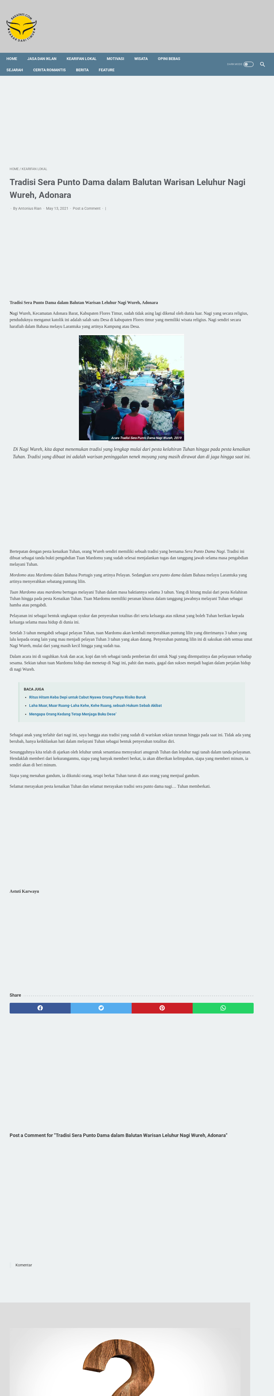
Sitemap (114, 1371)
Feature (110, 62)
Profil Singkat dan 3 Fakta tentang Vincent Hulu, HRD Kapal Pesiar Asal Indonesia (230, 415)
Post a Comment (87, 204)
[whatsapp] (158, 1068)
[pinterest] (115, 1068)
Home (15, 50)
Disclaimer (159, 1371)
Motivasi (118, 50)
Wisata (144, 50)
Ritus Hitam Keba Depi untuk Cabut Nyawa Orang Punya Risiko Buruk (87, 732)
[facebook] (31, 1068)
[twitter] (73, 1068)
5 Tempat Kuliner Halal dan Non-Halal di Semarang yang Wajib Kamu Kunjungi (230, 440)
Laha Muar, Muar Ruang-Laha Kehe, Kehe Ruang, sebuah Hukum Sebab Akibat (95, 740)
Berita (85, 62)
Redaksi (95, 1371)
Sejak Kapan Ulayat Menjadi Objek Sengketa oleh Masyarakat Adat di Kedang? (231, 247)
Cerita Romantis (52, 62)
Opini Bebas (172, 50)
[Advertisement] (95, 114)
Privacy (179, 1371)
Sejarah (18, 62)
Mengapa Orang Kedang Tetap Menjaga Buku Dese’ (72, 749)
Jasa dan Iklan (45, 50)
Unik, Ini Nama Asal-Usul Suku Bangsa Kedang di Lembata (227, 509)
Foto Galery (135, 1371)
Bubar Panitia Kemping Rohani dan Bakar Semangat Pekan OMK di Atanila (233, 193)
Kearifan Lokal (85, 50)
